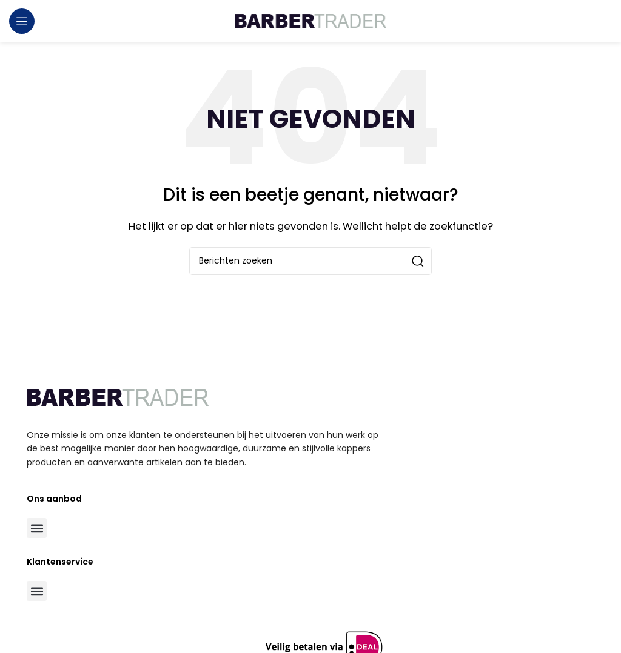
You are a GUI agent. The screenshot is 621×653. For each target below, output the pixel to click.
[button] (37, 528)
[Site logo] (310, 20)
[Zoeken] (310, 261)
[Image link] (118, 397)
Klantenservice (60, 561)
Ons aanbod (54, 498)
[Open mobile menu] (22, 21)
